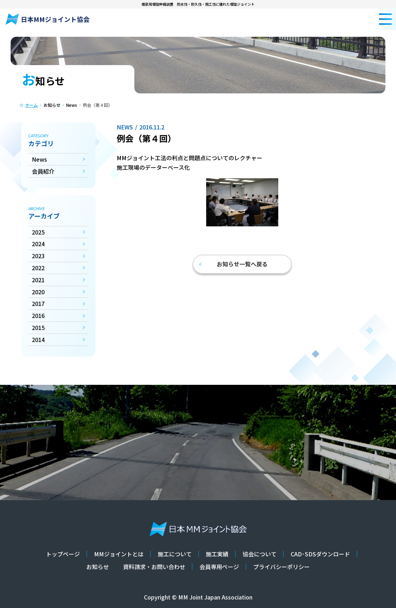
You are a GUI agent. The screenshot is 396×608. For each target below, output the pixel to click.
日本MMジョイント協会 (47, 19)
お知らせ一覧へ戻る (233, 264)
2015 (38, 327)
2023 (38, 255)
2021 (38, 280)
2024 (38, 243)
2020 (38, 292)
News (39, 159)
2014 (38, 339)
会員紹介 (43, 171)
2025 (38, 232)
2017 (38, 303)
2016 (38, 315)
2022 (38, 268)
